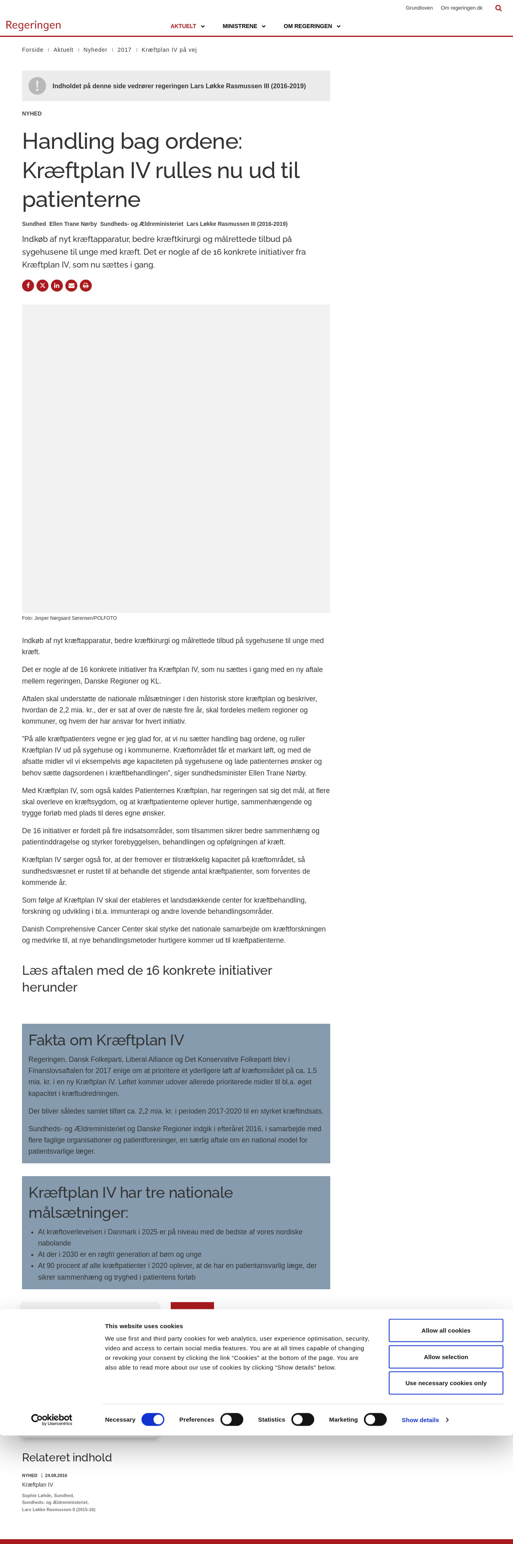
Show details (420, 1528)
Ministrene (240, 26)
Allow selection (446, 1465)
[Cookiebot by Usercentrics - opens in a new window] (52, 1528)
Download (192, 1157)
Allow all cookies (446, 1438)
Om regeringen (308, 26)
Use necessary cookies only (446, 1491)
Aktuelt (183, 26)
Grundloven (419, 8)
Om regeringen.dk (462, 8)
